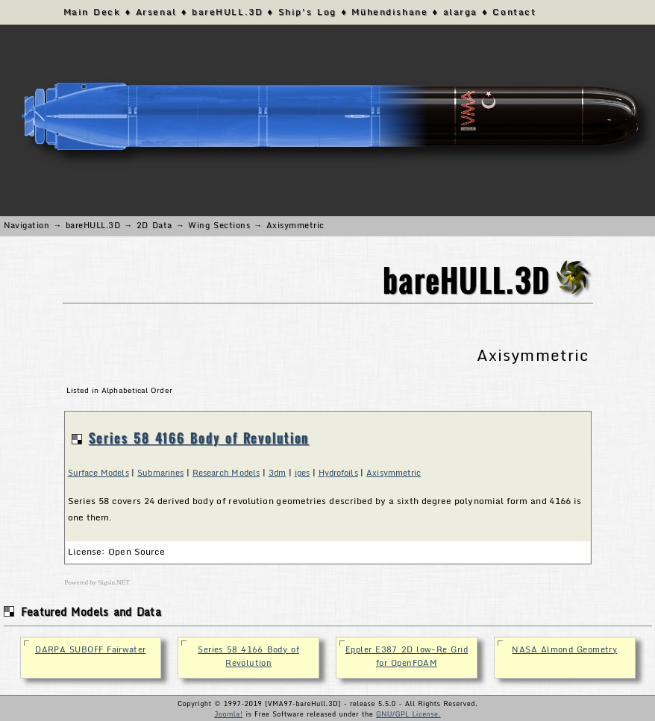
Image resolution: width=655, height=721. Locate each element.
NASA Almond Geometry (564, 649)
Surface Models (98, 472)
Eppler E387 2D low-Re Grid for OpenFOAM (406, 656)
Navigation (27, 225)
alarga (460, 11)
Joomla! (228, 714)
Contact (514, 11)
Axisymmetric (393, 472)
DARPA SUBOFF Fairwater (90, 649)
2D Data (154, 225)
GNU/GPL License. (408, 714)
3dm (277, 472)
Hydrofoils (338, 472)
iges (302, 472)
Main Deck (92, 11)
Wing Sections (219, 225)
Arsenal (156, 11)
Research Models (226, 472)
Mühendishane (389, 11)
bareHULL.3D (227, 11)
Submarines (160, 472)
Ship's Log (307, 11)
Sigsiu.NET (114, 582)
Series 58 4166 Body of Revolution (199, 438)
